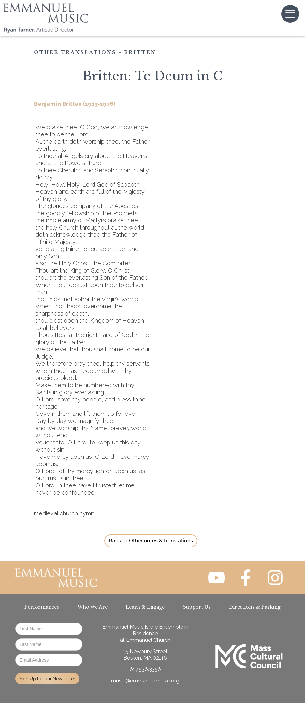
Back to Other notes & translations (151, 541)
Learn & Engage (145, 607)
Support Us (197, 607)
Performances (41, 607)
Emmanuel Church (148, 640)
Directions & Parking (255, 607)
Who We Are (93, 607)
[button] (290, 14)
